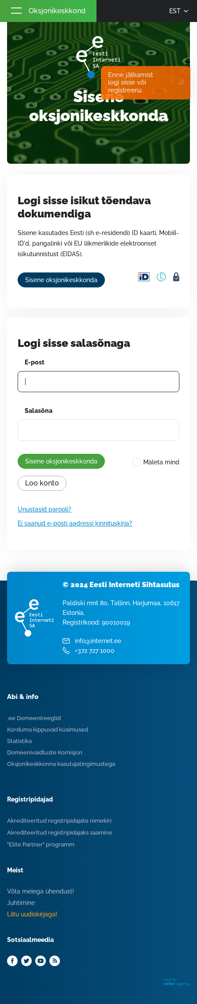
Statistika (19, 741)
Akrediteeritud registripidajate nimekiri (59, 820)
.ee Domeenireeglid (34, 718)
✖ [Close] (180, 82)
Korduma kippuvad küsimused (47, 729)
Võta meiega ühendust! (40, 891)
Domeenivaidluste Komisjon (44, 752)
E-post (35, 362)
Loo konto (42, 483)
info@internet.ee (98, 640)
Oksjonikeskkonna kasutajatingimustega (61, 764)
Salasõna (38, 410)
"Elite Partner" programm (40, 844)
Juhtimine (21, 902)
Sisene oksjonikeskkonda (61, 279)
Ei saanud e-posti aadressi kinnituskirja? (75, 523)
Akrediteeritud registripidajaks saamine (59, 832)
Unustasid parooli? (44, 509)
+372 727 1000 (95, 650)
